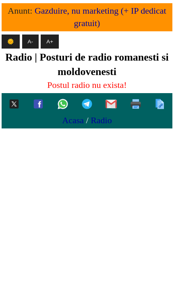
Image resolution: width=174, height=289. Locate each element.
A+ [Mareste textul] (49, 42)
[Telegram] (87, 105)
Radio (101, 120)
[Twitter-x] (14, 105)
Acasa (73, 120)
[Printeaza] (135, 105)
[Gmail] (111, 105)
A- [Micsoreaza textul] (30, 42)
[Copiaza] (159, 105)
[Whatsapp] (62, 105)
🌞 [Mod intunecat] (10, 42)
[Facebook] (38, 105)
